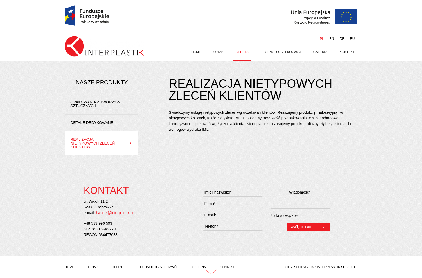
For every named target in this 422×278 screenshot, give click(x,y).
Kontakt (347, 52)
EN (332, 39)
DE (342, 39)
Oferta (242, 52)
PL (322, 39)
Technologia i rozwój (281, 52)
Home (196, 52)
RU (352, 39)
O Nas (218, 52)
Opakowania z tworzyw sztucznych (95, 104)
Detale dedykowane (91, 122)
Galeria (320, 52)
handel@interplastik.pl (114, 213)
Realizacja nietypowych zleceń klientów (92, 143)
